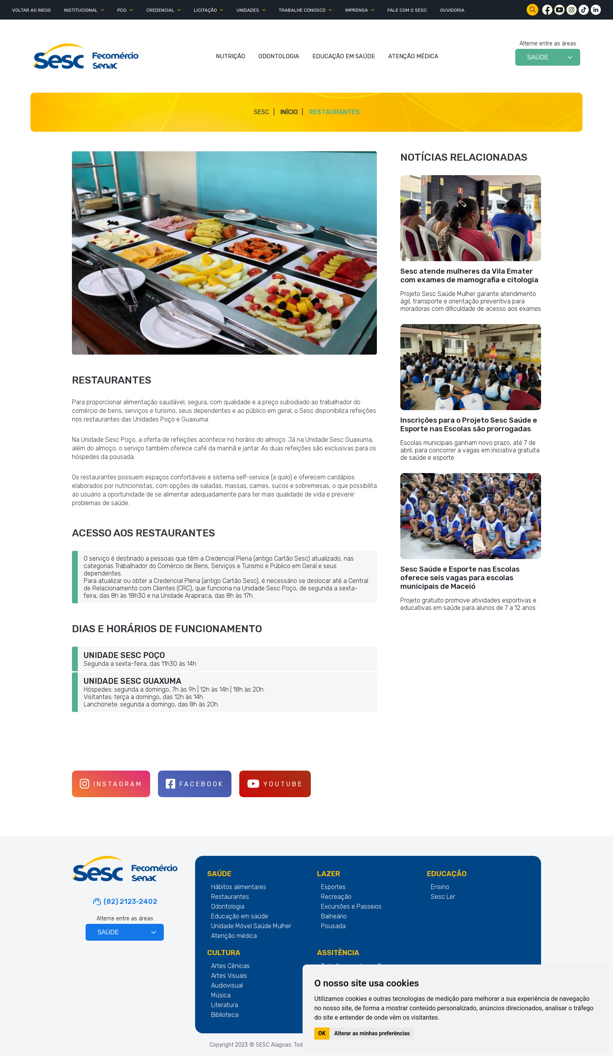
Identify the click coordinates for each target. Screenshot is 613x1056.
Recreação (336, 896)
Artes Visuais (229, 975)
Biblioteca (224, 1014)
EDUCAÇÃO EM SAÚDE (343, 56)
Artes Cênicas (230, 966)
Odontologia (227, 906)
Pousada (333, 926)
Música (221, 995)
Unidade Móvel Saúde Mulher (251, 926)
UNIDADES (248, 10)
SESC (261, 112)
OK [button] (322, 1033)
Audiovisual (227, 985)
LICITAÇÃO (205, 10)
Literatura (224, 1005)
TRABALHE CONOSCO (302, 10)
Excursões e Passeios (351, 906)
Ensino (440, 887)
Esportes (333, 887)
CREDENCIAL (160, 10)
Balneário (334, 916)
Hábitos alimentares (238, 887)
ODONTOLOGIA (278, 56)
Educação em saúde (239, 916)
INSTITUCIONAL (81, 10)
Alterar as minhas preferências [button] (372, 1033)
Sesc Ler (443, 896)
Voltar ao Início (31, 10)
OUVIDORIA (452, 10)
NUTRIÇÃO (230, 56)
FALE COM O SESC (407, 10)
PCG (122, 10)
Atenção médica (234, 935)
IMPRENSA (356, 10)
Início (289, 112)
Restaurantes (334, 112)
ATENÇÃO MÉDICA (413, 56)
